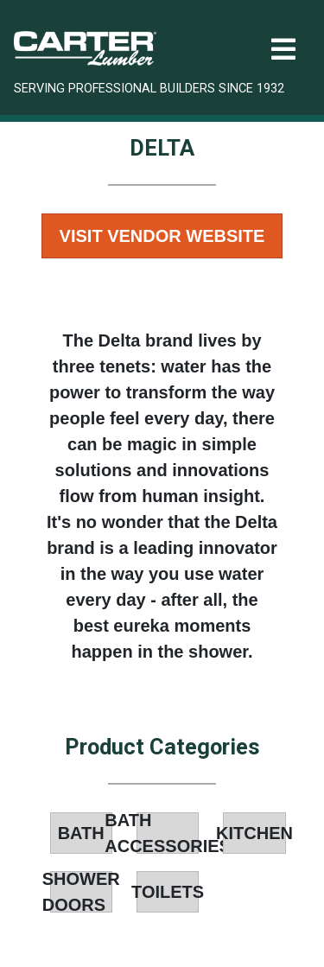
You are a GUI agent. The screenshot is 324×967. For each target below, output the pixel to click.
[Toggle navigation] (283, 49)
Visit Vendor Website (162, 235)
